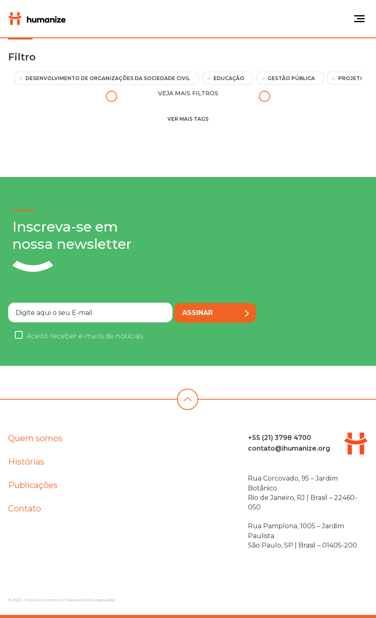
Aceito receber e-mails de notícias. (85, 336)
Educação (228, 78)
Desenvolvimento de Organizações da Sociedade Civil (107, 78)
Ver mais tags (188, 119)
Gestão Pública (291, 78)
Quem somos (35, 441)
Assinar (215, 313)
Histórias (26, 465)
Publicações (32, 488)
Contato (24, 512)
